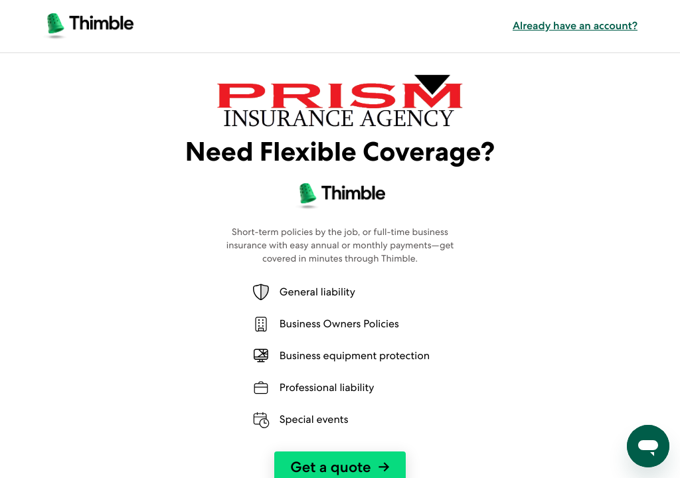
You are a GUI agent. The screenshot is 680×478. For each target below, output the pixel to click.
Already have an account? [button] (575, 26)
